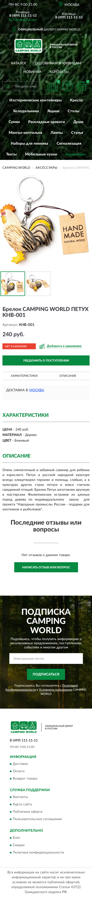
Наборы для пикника (29, 143)
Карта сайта (22, 804)
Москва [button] (36, 390)
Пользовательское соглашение (37, 819)
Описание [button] (67, 375)
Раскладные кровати (46, 122)
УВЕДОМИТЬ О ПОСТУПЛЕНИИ (46, 360)
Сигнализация (69, 143)
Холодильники (26, 111)
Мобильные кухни (41, 154)
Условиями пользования (55, 689)
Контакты (59, 72)
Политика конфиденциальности (38, 852)
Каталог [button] (19, 63)
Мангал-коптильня (25, 133)
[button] (23, 19)
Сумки (14, 122)
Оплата (19, 771)
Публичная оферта (27, 812)
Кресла (76, 100)
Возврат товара (25, 779)
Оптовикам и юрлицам (58, 63)
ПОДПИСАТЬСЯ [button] (46, 674)
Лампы (57, 133)
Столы (73, 111)
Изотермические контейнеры (35, 100)
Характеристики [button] (24, 375)
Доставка (20, 764)
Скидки (19, 845)
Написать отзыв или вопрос (46, 567)
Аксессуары (76, 154)
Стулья (77, 133)
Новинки (32, 72)
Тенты (11, 154)
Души (78, 122)
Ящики (53, 111)
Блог (16, 838)
